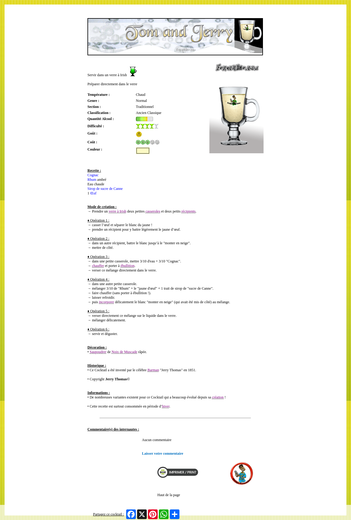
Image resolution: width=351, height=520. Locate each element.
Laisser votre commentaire (162, 453)
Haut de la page (168, 495)
